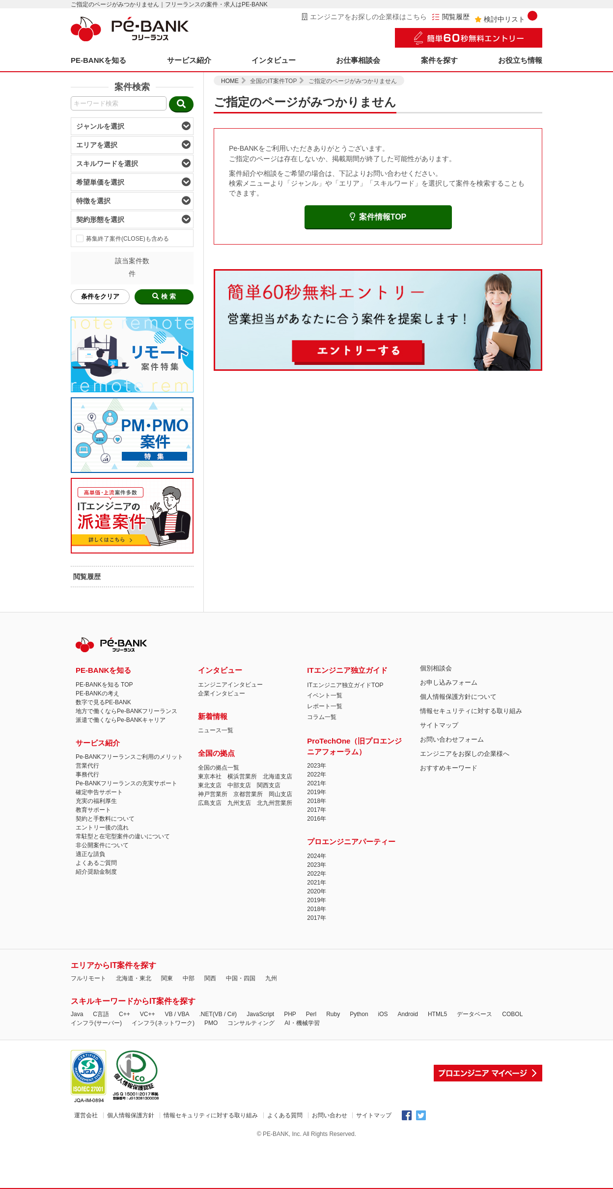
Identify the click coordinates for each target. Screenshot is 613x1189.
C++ (124, 1014)
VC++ (147, 1014)
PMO (211, 1023)
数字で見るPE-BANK (103, 702)
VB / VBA (177, 1014)
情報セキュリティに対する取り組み (471, 711)
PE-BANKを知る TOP (104, 684)
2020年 (316, 891)
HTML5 (437, 1014)
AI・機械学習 (301, 1023)
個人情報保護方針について (458, 696)
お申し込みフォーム (448, 682)
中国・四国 (240, 978)
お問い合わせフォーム (452, 739)
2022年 (316, 774)
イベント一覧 (324, 695)
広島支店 (210, 803)
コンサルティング (251, 1023)
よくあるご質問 (96, 862)
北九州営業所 (274, 803)
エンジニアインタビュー (230, 684)
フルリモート (88, 978)
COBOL (512, 1014)
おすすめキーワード (448, 768)
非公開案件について (102, 845)
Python (359, 1014)
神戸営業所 (212, 794)
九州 (271, 978)
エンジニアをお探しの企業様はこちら (364, 16)
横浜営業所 (242, 776)
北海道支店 (277, 776)
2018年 (316, 801)
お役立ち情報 (520, 60)
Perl (311, 1014)
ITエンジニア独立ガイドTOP (345, 685)
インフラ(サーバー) (96, 1023)
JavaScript (260, 1014)
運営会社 (86, 1115)
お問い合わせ (329, 1115)
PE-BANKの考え (97, 693)
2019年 (316, 792)
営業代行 (87, 765)
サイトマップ (439, 725)
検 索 (164, 296)
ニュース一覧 (215, 730)
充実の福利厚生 (96, 801)
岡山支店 (280, 794)
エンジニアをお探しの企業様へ (464, 753)
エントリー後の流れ (102, 827)
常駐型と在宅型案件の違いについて (123, 836)
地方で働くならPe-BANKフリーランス (126, 711)
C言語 (101, 1014)
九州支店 (239, 803)
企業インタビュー (221, 693)
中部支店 (239, 785)
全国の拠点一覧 (218, 767)
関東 (167, 978)
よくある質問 (285, 1115)
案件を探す (439, 60)
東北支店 (210, 785)
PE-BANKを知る (98, 60)
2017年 (316, 809)
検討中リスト (505, 17)
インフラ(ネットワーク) (163, 1023)
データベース (474, 1014)
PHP (290, 1014)
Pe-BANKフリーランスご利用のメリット (129, 756)
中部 (189, 978)
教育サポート (93, 809)
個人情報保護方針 (130, 1115)
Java (77, 1014)
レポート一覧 (324, 706)
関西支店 (268, 785)
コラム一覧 (321, 717)
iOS (383, 1014)
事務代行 (87, 774)
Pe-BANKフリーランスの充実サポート (126, 783)
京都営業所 (248, 794)
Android (408, 1014)
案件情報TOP (378, 217)
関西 (210, 978)
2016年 (316, 818)
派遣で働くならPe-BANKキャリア (121, 720)
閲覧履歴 (451, 17)
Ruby (333, 1014)
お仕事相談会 (358, 60)
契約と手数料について (105, 818)
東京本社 (210, 776)
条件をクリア (100, 296)
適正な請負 (90, 854)
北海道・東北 (133, 978)
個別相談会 (436, 668)
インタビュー (273, 60)
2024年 (316, 856)
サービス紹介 (189, 60)
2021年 (316, 783)
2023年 (316, 765)
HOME (230, 81)
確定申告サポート (99, 792)
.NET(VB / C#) (218, 1014)
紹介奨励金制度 (96, 871)
